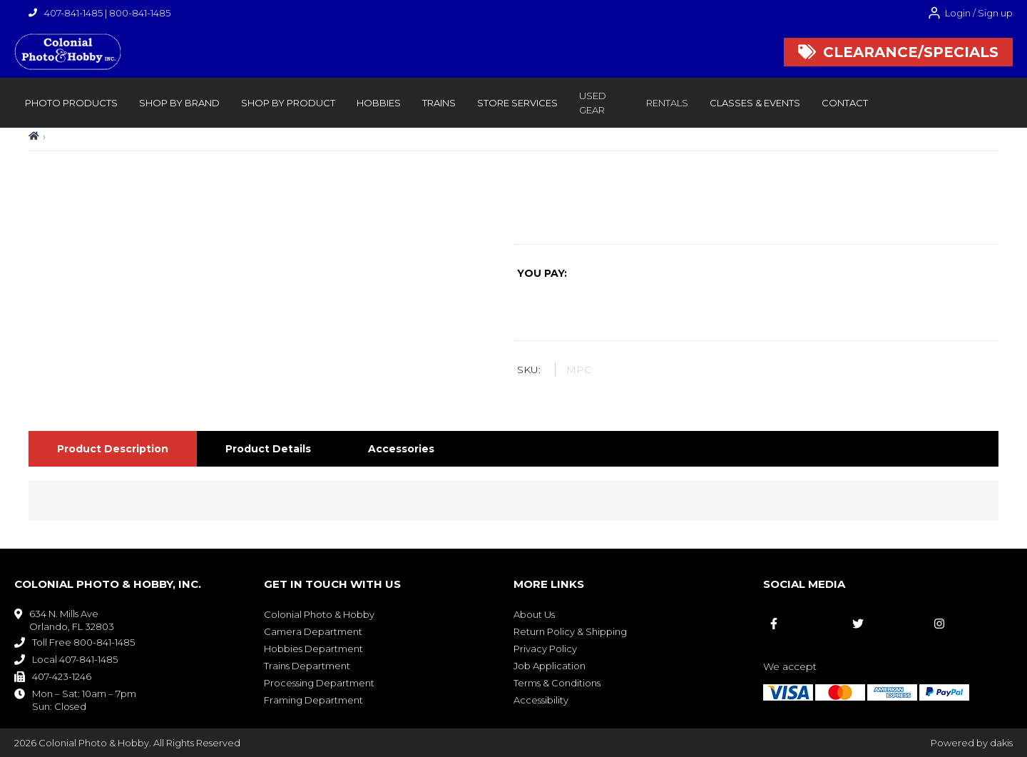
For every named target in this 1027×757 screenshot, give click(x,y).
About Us (534, 614)
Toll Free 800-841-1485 (83, 642)
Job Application (550, 665)
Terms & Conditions (557, 683)
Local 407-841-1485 (75, 659)
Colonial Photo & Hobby (319, 614)
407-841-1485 (73, 13)
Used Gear (592, 103)
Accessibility (541, 700)
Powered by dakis (972, 742)
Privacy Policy (545, 648)
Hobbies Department (313, 648)
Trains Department (307, 665)
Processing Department (319, 683)
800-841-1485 (139, 13)
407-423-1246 (61, 676)
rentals (667, 102)
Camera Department (313, 631)
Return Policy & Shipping (570, 631)
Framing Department (313, 700)
